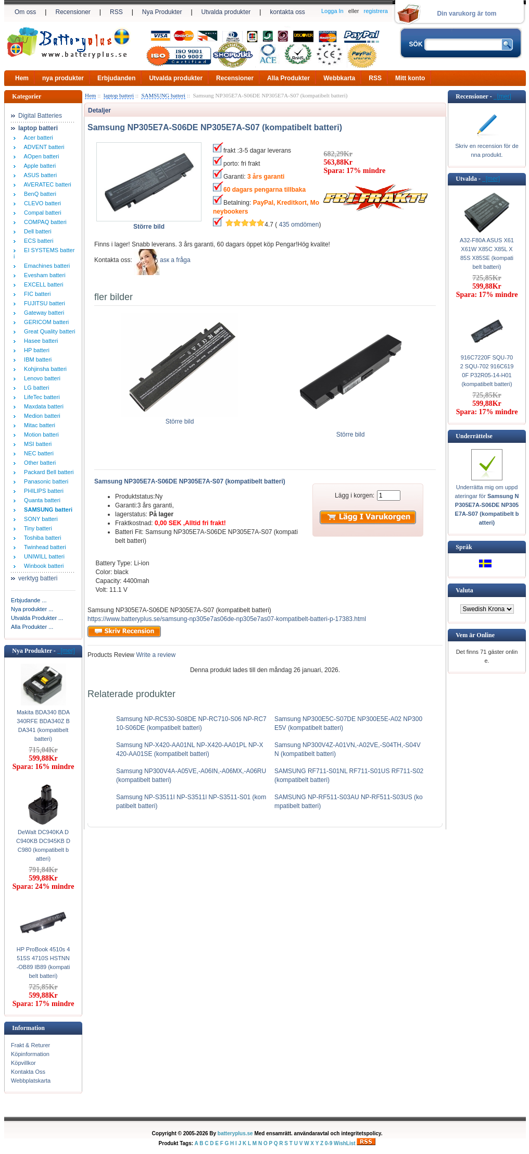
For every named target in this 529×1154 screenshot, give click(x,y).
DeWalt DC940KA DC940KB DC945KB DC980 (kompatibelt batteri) (43, 845)
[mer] (66, 650)
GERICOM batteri (45, 322)
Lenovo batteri (40, 378)
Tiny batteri (36, 528)
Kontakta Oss (28, 1072)
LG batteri (35, 387)
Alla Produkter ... (32, 627)
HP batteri (35, 350)
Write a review (154, 655)
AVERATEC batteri (46, 184)
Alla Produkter (288, 78)
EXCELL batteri (42, 284)
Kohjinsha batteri (44, 369)
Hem (22, 78)
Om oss (25, 12)
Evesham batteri (43, 275)
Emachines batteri (45, 266)
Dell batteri (36, 231)
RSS (116, 12)
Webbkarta (339, 78)
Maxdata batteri (42, 406)
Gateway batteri (42, 312)
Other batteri (38, 463)
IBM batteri (36, 359)
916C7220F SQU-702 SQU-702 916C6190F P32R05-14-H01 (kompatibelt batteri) (487, 370)
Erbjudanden (116, 78)
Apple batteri (38, 166)
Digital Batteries (40, 115)
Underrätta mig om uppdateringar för (487, 505)
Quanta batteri (40, 500)
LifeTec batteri (40, 397)
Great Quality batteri (48, 331)
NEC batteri (37, 453)
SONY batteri (39, 519)
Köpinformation (30, 1054)
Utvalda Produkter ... (37, 618)
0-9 (328, 1143)
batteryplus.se (235, 1133)
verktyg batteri (37, 578)
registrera (376, 11)
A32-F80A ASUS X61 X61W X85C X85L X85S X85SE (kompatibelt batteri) (487, 253)
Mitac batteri (38, 425)
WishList (345, 1143)
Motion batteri (40, 434)
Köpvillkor (23, 1063)
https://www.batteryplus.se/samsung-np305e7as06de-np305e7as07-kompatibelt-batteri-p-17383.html (226, 619)
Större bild (179, 418)
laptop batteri (119, 95)
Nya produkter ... (32, 609)
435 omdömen (299, 224)
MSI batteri (36, 444)
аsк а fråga (175, 260)
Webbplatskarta (31, 1080)
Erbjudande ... (29, 600)
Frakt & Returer (30, 1045)
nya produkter (63, 78)
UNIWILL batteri (43, 556)
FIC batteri (36, 294)
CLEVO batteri (41, 203)
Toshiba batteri (41, 538)
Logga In (332, 11)
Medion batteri (40, 416)
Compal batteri (41, 212)
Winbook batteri (42, 566)
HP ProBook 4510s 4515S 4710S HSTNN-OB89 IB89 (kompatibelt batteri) (43, 962)
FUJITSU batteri (43, 303)
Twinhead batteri (43, 547)
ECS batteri (37, 241)
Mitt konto (410, 78)
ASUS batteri (39, 175)
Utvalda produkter (226, 12)
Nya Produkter (162, 12)
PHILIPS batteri (42, 491)
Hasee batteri (39, 341)
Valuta (464, 590)
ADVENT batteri (43, 147)
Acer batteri (37, 137)
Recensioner (72, 12)
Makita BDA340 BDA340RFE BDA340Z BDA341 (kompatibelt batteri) (43, 725)
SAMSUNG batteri (163, 95)
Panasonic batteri (44, 481)
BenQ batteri (38, 194)
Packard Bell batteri (47, 472)
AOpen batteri (40, 156)
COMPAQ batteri (44, 222)
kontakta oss (287, 12)
